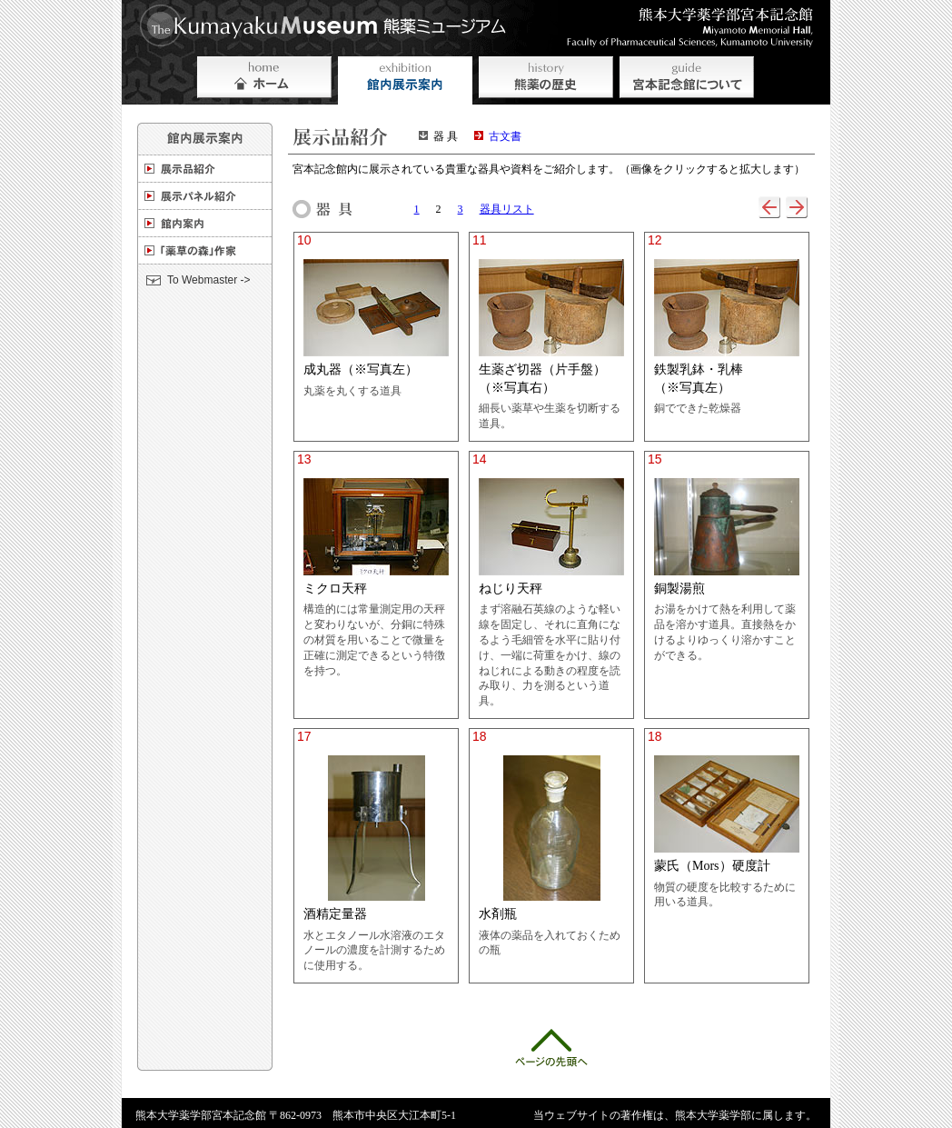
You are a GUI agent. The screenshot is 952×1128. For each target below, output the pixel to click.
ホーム (264, 80)
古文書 (505, 136)
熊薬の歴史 (546, 80)
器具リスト (507, 209)
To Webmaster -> (208, 280)
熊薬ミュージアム (329, 26)
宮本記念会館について (687, 80)
